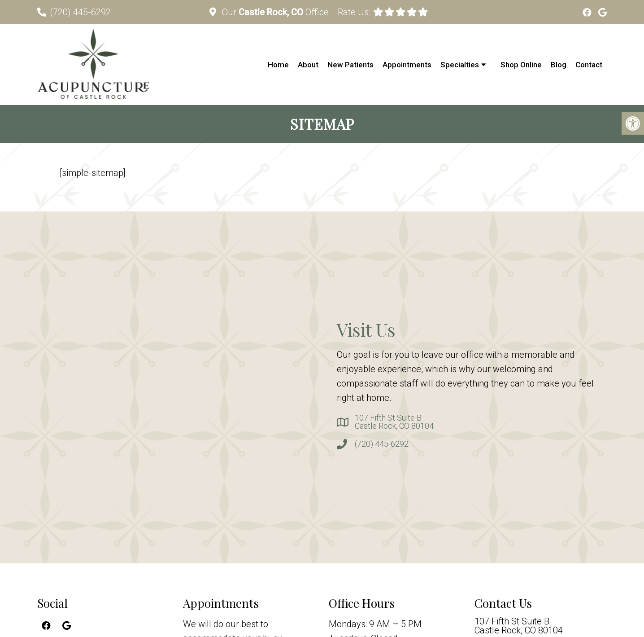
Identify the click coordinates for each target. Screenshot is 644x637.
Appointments (407, 64)
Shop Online (521, 64)
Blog (558, 64)
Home (278, 64)
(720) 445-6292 (80, 12)
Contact (588, 64)
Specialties (459, 64)
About (308, 64)
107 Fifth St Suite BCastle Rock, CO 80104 (394, 422)
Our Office (274, 12)
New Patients (350, 64)
